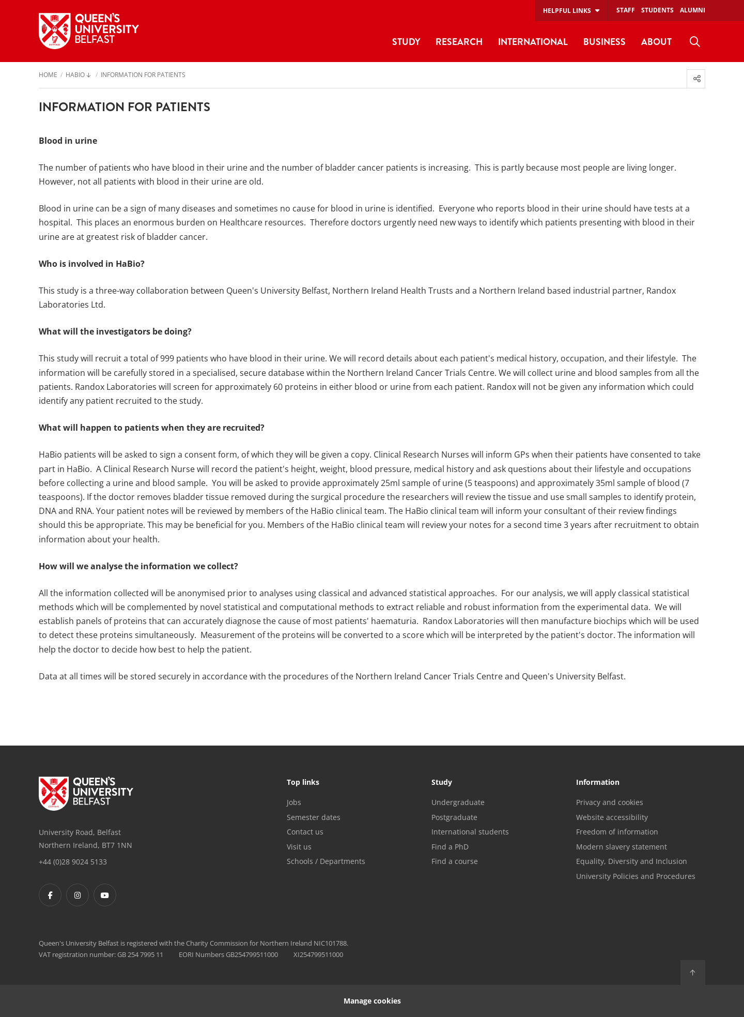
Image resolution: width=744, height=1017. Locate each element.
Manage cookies (372, 1001)
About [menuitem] (656, 41)
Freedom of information (617, 832)
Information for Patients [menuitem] (143, 75)
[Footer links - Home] (86, 794)
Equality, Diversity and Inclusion (631, 861)
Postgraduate (454, 817)
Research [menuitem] (459, 41)
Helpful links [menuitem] (567, 10)
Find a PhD (450, 847)
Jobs (294, 802)
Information (597, 783)
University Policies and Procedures (635, 876)
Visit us (299, 847)
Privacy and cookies (609, 802)
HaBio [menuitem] (75, 75)
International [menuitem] (533, 41)
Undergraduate (458, 802)
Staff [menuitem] (625, 10)
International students (470, 832)
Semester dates (313, 817)
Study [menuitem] (406, 41)
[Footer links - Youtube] (105, 895)
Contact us (305, 832)
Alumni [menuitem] (692, 10)
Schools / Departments (326, 861)
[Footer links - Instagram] (77, 895)
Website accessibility (612, 817)
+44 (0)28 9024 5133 (73, 862)
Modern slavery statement (621, 847)
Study (441, 783)
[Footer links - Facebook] (50, 895)
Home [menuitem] (48, 75)
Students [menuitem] (657, 10)
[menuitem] (695, 42)
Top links (303, 783)
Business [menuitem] (604, 41)
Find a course (454, 861)
